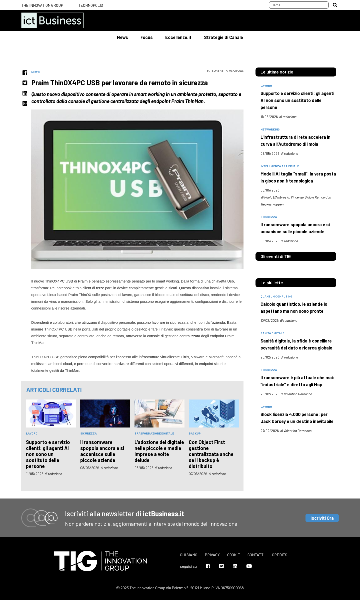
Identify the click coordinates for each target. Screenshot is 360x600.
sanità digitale (272, 333)
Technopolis (90, 5)
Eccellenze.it (178, 37)
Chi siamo (188, 554)
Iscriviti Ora (322, 518)
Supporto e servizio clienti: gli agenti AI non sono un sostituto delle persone (48, 454)
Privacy (212, 554)
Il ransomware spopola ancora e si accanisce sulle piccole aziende (102, 451)
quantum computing (276, 296)
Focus (146, 37)
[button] (335, 5)
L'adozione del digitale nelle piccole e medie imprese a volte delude (159, 451)
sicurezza (88, 433)
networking (270, 129)
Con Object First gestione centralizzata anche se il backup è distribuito (211, 454)
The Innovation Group (42, 5)
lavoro (32, 433)
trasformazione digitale (154, 433)
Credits (279, 554)
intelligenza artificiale (279, 166)
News (122, 37)
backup (195, 433)
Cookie (233, 554)
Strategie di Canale (223, 37)
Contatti (256, 554)
